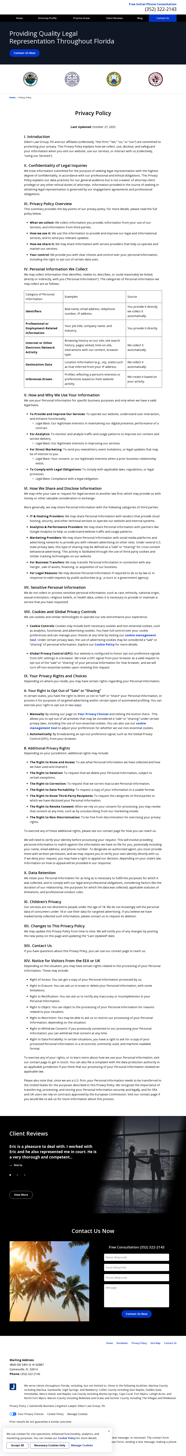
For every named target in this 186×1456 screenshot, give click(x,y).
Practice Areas (81, 18)
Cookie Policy (105, 644)
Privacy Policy (139, 1343)
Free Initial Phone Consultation (153, 4)
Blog (139, 18)
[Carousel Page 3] (27, 1175)
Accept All (17, 1445)
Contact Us (163, 18)
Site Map (155, 1343)
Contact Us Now (24, 53)
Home (19, 18)
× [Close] (109, 1431)
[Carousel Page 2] (20, 1175)
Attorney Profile (47, 18)
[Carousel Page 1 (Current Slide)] (13, 1175)
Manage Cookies (77, 1414)
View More (21, 1194)
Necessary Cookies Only (49, 1445)
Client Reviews (114, 18)
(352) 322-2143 (161, 9)
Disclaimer (122, 1343)
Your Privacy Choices (93, 714)
